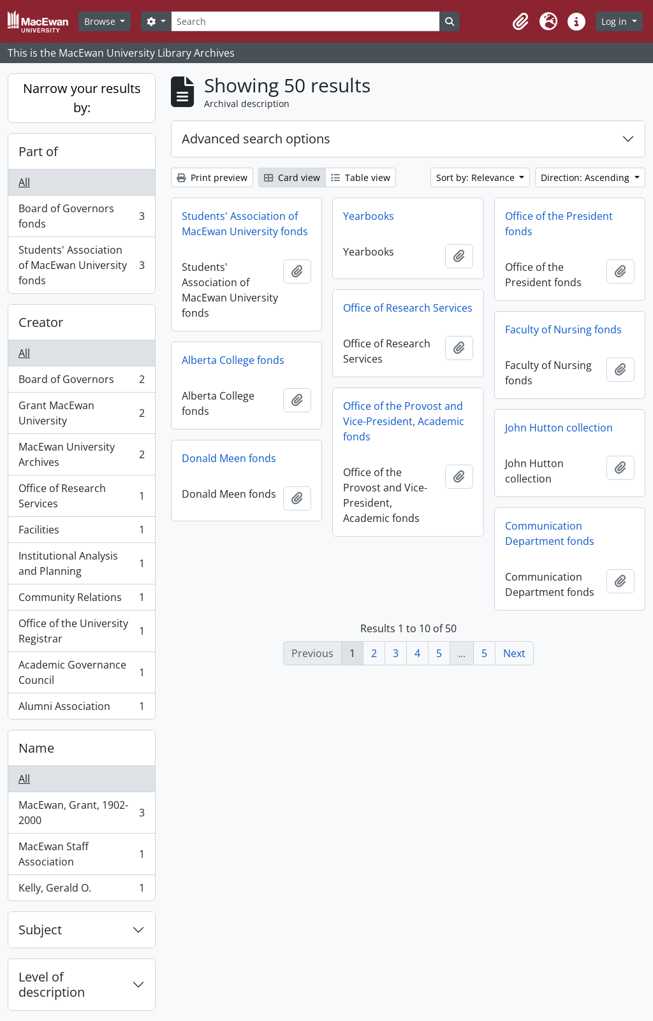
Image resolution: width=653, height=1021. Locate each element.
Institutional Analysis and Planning (81, 563)
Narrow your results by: (82, 98)
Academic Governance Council (81, 672)
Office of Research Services (81, 495)
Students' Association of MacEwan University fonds (81, 265)
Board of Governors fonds (81, 216)
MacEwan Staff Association (81, 854)
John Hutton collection (559, 428)
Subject (40, 929)
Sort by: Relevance (476, 177)
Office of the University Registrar (81, 631)
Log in (615, 21)
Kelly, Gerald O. (81, 890)
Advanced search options (256, 138)
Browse (101, 21)
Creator (40, 322)
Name (36, 748)
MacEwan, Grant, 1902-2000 (81, 812)
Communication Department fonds (549, 533)
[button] (520, 22)
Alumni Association (81, 709)
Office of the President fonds (559, 223)
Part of (38, 151)
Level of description (51, 984)
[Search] (305, 21)
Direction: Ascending (586, 177)
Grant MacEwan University (81, 413)
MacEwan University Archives (81, 454)
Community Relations (81, 600)
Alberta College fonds (233, 360)
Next (514, 653)
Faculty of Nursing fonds (563, 329)
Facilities (81, 532)
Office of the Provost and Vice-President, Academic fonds (403, 421)
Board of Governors (81, 382)
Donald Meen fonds (229, 458)
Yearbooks (368, 216)
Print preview (212, 177)
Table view (360, 177)
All (24, 182)
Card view (292, 177)
